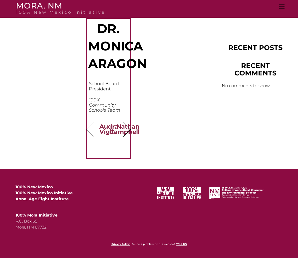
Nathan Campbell (125, 129)
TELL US (181, 244)
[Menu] (281, 7)
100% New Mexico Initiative (44, 193)
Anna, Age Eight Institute (42, 199)
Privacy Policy (120, 244)
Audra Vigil (108, 129)
